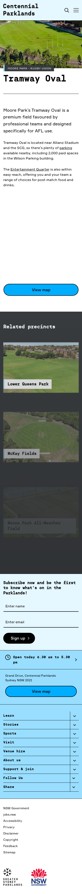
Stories (11, 724)
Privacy (9, 827)
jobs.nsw (9, 814)
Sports (9, 733)
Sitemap (9, 852)
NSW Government (16, 808)
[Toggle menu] (76, 10)
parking (65, 148)
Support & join (18, 769)
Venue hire (14, 751)
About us (12, 760)
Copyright (10, 839)
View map (41, 289)
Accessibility (12, 821)
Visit (8, 742)
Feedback (10, 846)
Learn (8, 716)
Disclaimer (11, 833)
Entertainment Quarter (29, 169)
